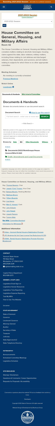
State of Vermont (9, 314)
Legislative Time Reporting (12, 290)
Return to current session (40, 2)
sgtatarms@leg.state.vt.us (13, 266)
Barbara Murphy (12, 192)
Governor (6, 317)
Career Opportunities (28, 378)
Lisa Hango (10, 201)
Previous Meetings (10, 79)
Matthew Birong (12, 195)
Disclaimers (14, 375)
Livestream (7, 87)
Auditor (5, 327)
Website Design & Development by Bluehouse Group (28, 408)
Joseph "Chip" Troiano (14, 189)
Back (7, 147)
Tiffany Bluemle (12, 198)
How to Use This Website (12, 300)
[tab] (11, 94)
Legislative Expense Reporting (14, 293)
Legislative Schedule (10, 361)
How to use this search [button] (39, 112)
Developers (27, 399)
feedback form (40, 392)
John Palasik (10, 211)
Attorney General (9, 324)
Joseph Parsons (12, 214)
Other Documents (32, 142)
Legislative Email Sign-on (12, 284)
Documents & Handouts (11, 94)
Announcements (9, 355)
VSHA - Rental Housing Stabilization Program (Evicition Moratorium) (23, 240)
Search (44, 116)
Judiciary (6, 337)
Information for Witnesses (13, 224)
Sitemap (6, 375)
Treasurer (6, 333)
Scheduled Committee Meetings (14, 358)
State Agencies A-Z (10, 340)
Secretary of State (9, 330)
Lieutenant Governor (10, 321)
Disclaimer (6, 306)
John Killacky (11, 208)
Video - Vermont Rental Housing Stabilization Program (23, 232)
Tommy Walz (11, 217)
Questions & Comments (11, 378)
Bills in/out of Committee (31, 94)
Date (15, 142)
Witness (45, 142)
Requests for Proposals (11, 381)
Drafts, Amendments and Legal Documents (23, 157)
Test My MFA (8, 296)
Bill (21, 142)
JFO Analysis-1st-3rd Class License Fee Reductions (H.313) (24, 235)
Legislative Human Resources (13, 287)
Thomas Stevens (12, 185)
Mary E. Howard (12, 205)
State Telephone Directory (12, 343)
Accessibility (25, 381)
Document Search (27, 112)
